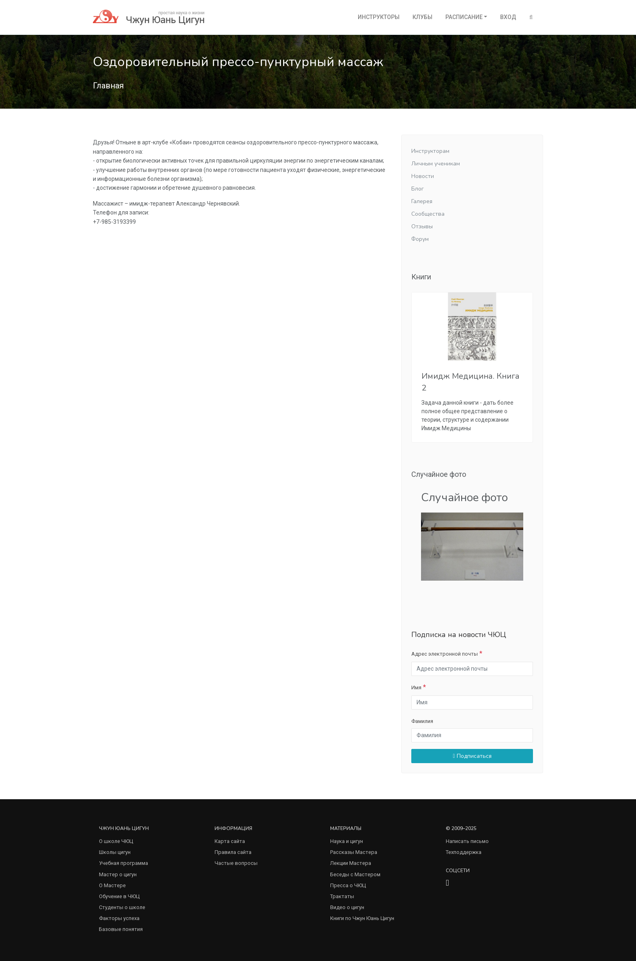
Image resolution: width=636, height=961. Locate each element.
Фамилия (422, 721)
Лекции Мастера (350, 863)
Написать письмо (467, 841)
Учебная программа (123, 863)
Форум (420, 239)
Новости (422, 176)
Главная (108, 85)
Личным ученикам (435, 163)
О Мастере (112, 885)
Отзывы (422, 226)
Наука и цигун (346, 841)
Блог (417, 189)
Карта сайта (230, 841)
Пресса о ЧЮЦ (348, 885)
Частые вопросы (236, 863)
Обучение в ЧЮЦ (119, 896)
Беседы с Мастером (355, 874)
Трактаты (342, 896)
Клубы (422, 17)
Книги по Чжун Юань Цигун (362, 918)
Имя (416, 687)
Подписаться (472, 756)
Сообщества (428, 214)
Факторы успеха (119, 918)
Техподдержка (463, 852)
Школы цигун (115, 852)
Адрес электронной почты (444, 654)
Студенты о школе (122, 907)
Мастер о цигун (118, 874)
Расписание (464, 17)
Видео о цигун (347, 907)
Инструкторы (379, 17)
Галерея (421, 201)
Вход (508, 17)
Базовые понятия (121, 929)
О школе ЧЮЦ (116, 841)
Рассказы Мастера (353, 852)
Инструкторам (430, 151)
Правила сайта (233, 852)
